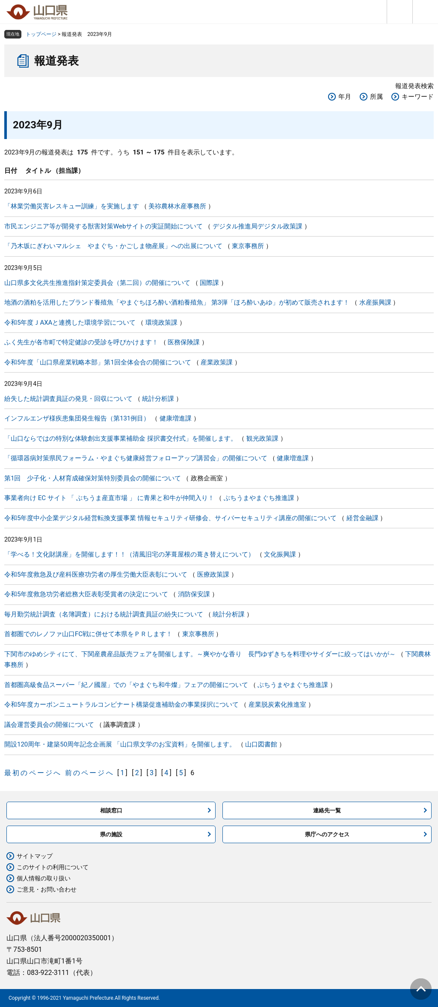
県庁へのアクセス (327, 834)
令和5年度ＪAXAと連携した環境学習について (70, 322)
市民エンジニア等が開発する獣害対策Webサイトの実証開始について (103, 226)
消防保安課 (194, 594)
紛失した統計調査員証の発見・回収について (68, 399)
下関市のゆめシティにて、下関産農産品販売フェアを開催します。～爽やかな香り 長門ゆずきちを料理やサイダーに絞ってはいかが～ (200, 654)
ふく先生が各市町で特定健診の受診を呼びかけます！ (81, 342)
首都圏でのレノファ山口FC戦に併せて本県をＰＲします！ (88, 634)
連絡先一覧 (327, 810)
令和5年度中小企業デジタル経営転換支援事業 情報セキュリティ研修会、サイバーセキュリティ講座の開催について (170, 518)
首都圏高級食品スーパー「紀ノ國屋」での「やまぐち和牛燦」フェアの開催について (126, 685)
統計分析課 (158, 399)
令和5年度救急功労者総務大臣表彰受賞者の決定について (86, 594)
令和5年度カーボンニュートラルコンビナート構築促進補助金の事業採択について (121, 704)
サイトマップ (35, 856)
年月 (344, 97)
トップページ (41, 34)
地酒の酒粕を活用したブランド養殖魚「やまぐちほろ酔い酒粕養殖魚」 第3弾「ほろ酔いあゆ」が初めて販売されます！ (176, 302)
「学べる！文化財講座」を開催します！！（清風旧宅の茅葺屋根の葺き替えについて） (129, 554)
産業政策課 (217, 362)
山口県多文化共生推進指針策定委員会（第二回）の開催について (97, 283)
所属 (376, 97)
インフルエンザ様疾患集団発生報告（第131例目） (77, 418)
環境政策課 (161, 322)
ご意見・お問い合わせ (47, 889)
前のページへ (89, 773)
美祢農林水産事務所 (177, 206)
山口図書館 (261, 744)
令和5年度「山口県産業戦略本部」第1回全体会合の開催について (97, 362)
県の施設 (111, 834)
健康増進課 (176, 418)
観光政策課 (262, 438)
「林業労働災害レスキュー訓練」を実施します (71, 206)
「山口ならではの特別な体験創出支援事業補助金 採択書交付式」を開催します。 (120, 438)
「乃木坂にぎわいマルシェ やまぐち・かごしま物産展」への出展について (113, 246)
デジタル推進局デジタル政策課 (257, 226)
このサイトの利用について (53, 867)
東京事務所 (248, 246)
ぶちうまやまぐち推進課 (259, 498)
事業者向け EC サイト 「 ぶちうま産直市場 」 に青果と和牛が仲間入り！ (109, 498)
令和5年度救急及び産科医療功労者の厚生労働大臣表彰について (95, 574)
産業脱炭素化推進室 (277, 704)
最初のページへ (33, 773)
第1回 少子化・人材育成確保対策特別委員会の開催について (92, 478)
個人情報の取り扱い (44, 878)
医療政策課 (213, 574)
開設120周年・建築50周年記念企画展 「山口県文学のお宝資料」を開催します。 (120, 744)
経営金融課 (362, 518)
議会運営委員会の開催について (49, 725)
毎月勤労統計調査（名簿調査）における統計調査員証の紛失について (103, 614)
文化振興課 (280, 554)
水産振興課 (375, 302)
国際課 (209, 283)
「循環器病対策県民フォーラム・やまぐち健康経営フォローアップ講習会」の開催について (135, 458)
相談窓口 (111, 810)
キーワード (418, 97)
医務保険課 (184, 342)
